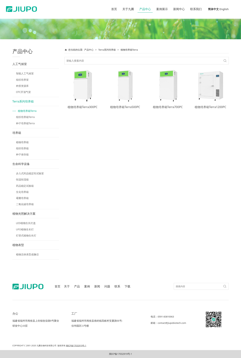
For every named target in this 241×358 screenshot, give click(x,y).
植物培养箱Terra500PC (125, 107)
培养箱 (16, 133)
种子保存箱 (22, 154)
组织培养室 (22, 79)
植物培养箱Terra (27, 111)
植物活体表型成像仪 (27, 254)
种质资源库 (22, 86)
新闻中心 (179, 9)
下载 (127, 286)
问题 (107, 286)
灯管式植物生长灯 (26, 235)
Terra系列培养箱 (23, 101)
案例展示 (162, 9)
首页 (114, 9)
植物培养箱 (22, 142)
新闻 (97, 286)
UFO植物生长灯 (25, 229)
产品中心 (145, 9)
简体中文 (213, 9)
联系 (117, 286)
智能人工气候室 (25, 73)
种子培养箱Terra (25, 123)
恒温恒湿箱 (22, 179)
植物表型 (18, 245)
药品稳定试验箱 (25, 185)
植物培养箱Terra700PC (168, 107)
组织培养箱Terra (25, 117)
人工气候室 (19, 64)
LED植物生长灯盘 (26, 223)
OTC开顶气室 (23, 92)
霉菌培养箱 (22, 198)
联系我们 (196, 9)
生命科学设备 (21, 164)
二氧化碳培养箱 (25, 204)
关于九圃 (128, 9)
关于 (67, 286)
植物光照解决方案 (24, 214)
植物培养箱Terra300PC (83, 107)
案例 (87, 286)
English (224, 9)
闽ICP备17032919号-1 (120, 353)
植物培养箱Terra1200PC (210, 107)
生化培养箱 (22, 192)
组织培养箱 (22, 148)
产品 (77, 286)
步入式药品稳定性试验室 (30, 173)
